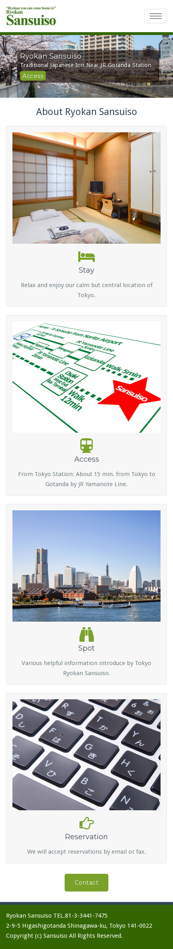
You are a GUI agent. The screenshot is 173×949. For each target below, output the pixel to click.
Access (32, 75)
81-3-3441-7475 (86, 915)
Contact (87, 882)
